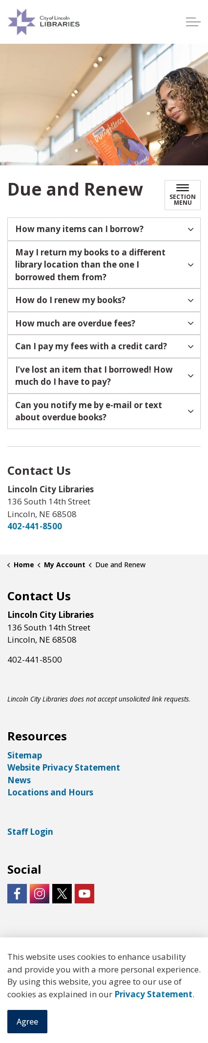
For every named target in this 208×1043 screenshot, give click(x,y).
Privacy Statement (153, 994)
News (19, 780)
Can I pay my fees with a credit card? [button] (91, 346)
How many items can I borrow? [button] (79, 228)
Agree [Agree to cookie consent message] (27, 1021)
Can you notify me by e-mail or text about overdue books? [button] (88, 411)
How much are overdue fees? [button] (75, 323)
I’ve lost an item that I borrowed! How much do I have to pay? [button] (94, 376)
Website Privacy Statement (63, 767)
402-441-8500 (34, 526)
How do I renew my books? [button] (70, 300)
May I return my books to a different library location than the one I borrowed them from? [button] (90, 265)
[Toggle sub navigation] (183, 195)
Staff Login (30, 831)
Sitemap (24, 755)
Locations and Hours (50, 792)
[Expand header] (193, 22)
